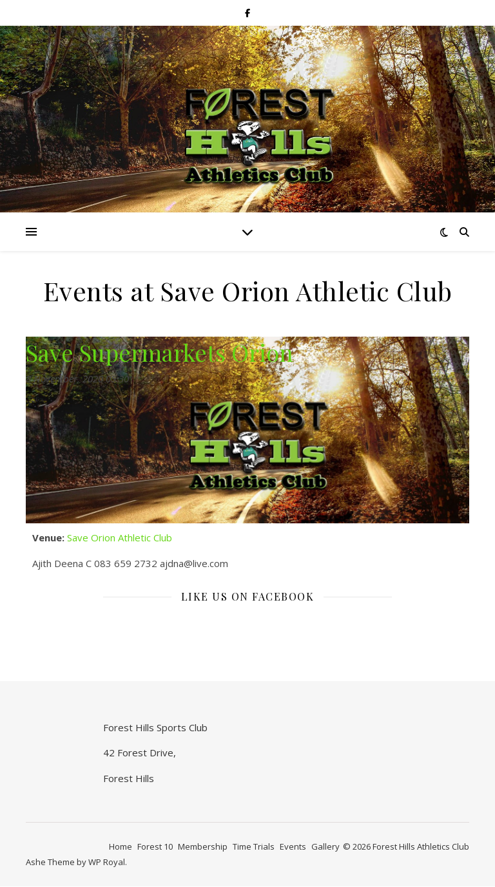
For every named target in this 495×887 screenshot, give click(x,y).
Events (293, 846)
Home (120, 846)
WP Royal (106, 862)
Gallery (325, 846)
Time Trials (254, 846)
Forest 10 (155, 846)
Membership (203, 846)
